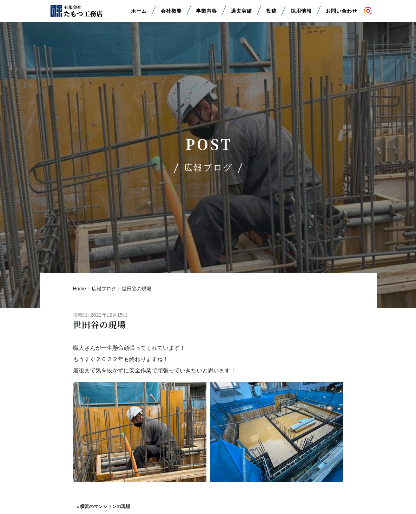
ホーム (139, 13)
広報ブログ (104, 288)
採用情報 (301, 13)
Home (79, 288)
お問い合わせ (341, 13)
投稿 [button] (271, 13)
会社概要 (171, 13)
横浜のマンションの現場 (105, 506)
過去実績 (241, 13)
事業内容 (206, 13)
